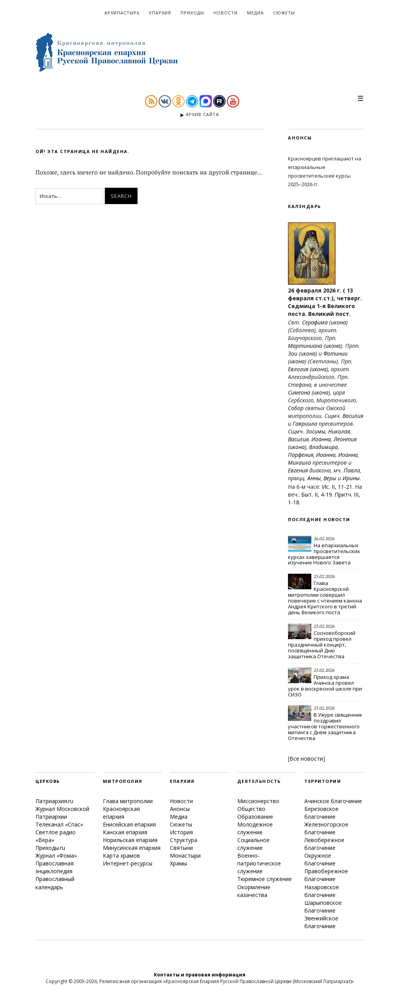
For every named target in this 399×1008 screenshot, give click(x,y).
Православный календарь (54, 882)
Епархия (160, 13)
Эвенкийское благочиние (321, 922)
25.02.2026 (324, 576)
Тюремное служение (264, 879)
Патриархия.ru (54, 801)
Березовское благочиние (321, 812)
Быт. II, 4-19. (317, 494)
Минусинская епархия (132, 847)
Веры (329, 478)
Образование (255, 816)
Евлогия (298, 369)
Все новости (306, 758)
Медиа (255, 13)
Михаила (299, 462)
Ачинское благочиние (333, 801)
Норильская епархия (130, 840)
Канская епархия (125, 832)
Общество (251, 808)
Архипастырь (122, 13)
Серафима (315, 322)
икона (338, 322)
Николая (339, 431)
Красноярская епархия (121, 812)
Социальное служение (253, 843)
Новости (226, 13)
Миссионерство (258, 801)
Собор (296, 408)
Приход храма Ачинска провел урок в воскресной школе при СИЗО (325, 685)
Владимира (323, 447)
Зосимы (315, 431)
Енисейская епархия (129, 824)
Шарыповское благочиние (323, 906)
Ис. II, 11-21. (337, 486)
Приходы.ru (50, 847)
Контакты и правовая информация (199, 974)
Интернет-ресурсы (127, 863)
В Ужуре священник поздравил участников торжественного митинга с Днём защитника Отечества (325, 726)
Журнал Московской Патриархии (62, 812)
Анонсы (180, 808)
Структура (183, 840)
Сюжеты (284, 13)
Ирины (351, 478)
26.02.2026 (324, 538)
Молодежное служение (255, 828)
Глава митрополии (128, 801)
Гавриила (305, 423)
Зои (292, 353)
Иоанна (321, 439)
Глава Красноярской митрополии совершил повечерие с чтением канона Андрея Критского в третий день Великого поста (325, 598)
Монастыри (185, 855)
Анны (314, 478)
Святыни (181, 847)
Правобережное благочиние (326, 875)
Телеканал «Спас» (59, 824)
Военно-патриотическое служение (259, 863)
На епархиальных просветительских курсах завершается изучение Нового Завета (324, 554)
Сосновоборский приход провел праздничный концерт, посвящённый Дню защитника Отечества (321, 644)
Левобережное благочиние (324, 843)
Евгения (298, 470)
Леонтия (345, 439)
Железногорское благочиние (326, 828)
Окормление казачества (253, 891)
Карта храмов (121, 855)
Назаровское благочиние (321, 891)
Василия (353, 415)
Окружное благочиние (319, 859)
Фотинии (335, 353)
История (181, 832)
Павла (352, 470)
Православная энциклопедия (54, 867)
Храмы (178, 863)
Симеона (299, 392)
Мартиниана (305, 345)
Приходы (192, 13)
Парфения (300, 454)
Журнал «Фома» (56, 855)
